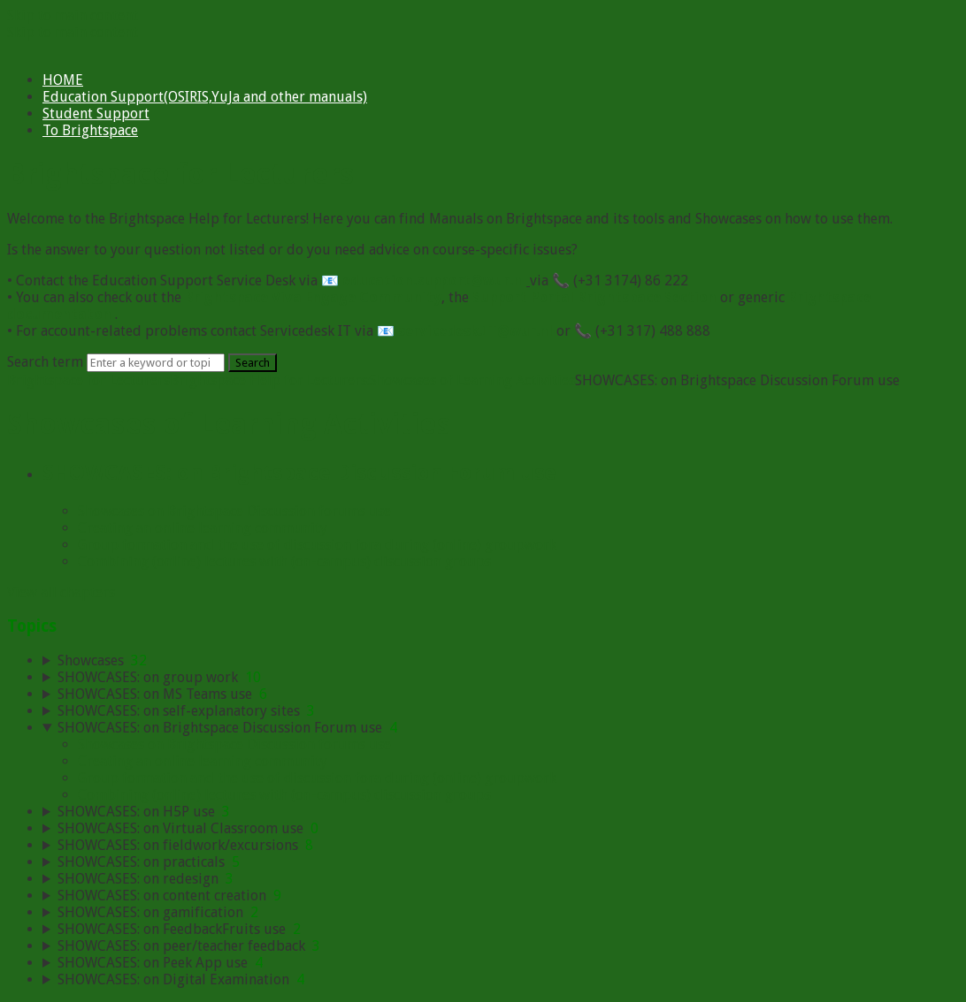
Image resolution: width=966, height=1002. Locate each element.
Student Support (96, 113)
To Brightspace (90, 130)
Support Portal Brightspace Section (594, 297)
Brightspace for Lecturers (88, 380)
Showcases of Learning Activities (472, 380)
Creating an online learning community (202, 528)
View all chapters (61, 592)
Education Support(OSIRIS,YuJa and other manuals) (204, 96)
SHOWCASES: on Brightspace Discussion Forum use (299, 472)
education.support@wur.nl (434, 280)
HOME (62, 80)
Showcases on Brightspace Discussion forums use (234, 511)
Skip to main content (72, 15)
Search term (45, 361)
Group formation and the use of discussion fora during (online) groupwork (317, 544)
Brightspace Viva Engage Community (313, 297)
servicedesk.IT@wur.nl (475, 331)
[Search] (156, 362)
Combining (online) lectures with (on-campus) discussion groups (284, 561)
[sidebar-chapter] (500, 660)
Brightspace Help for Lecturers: (270, 380)
